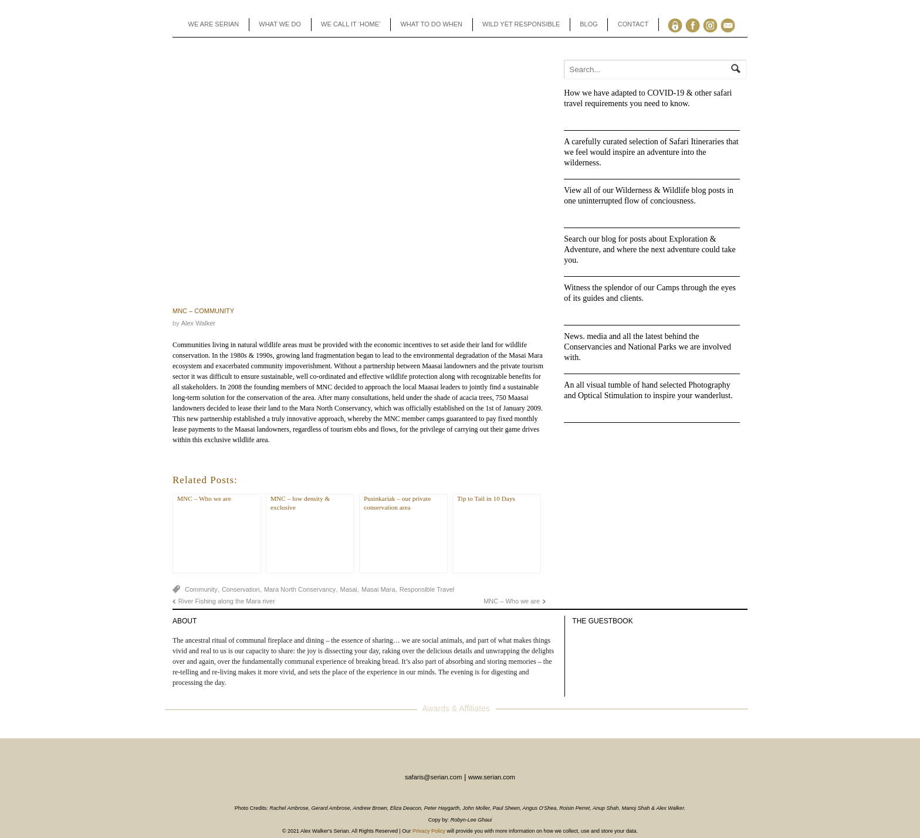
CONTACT (633, 24)
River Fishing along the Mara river (226, 601)
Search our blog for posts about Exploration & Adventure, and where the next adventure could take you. (649, 249)
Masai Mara (378, 589)
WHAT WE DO (280, 24)
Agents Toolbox (677, 24)
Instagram (712, 24)
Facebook (695, 24)
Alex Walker (198, 323)
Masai (348, 589)
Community (201, 589)
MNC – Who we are (511, 601)
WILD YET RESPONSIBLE (521, 24)
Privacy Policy (428, 831)
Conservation (241, 589)
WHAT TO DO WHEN (431, 24)
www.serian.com (491, 777)
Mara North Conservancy (300, 589)
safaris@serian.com (433, 777)
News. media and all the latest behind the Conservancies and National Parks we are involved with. (647, 347)
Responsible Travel (427, 589)
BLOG (589, 24)
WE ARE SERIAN (213, 24)
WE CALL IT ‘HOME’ (350, 24)
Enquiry (730, 24)
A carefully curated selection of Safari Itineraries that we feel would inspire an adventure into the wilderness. (651, 152)
